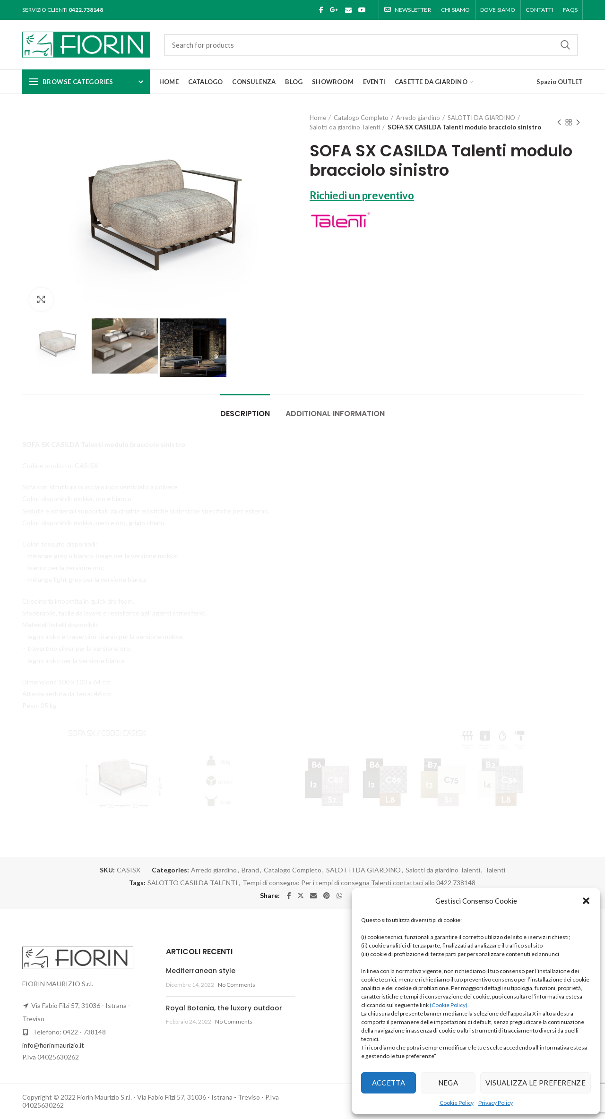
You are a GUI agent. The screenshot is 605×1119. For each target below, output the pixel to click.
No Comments (236, 984)
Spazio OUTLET (559, 81)
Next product (578, 123)
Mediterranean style (200, 970)
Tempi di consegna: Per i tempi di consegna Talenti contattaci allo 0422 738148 (358, 883)
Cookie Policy (457, 1102)
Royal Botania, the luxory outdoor (224, 1008)
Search (565, 45)
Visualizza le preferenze (535, 1082)
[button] (586, 900)
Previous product (559, 123)
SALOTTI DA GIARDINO (481, 117)
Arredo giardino (418, 117)
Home (318, 117)
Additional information (335, 413)
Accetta (388, 1082)
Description (245, 413)
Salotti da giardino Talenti (345, 127)
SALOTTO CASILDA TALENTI (192, 883)
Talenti (495, 870)
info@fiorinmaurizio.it (53, 1045)
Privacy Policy (495, 1102)
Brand (250, 870)
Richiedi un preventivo (362, 195)
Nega (448, 1082)
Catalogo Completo (361, 117)
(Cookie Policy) (448, 1004)
